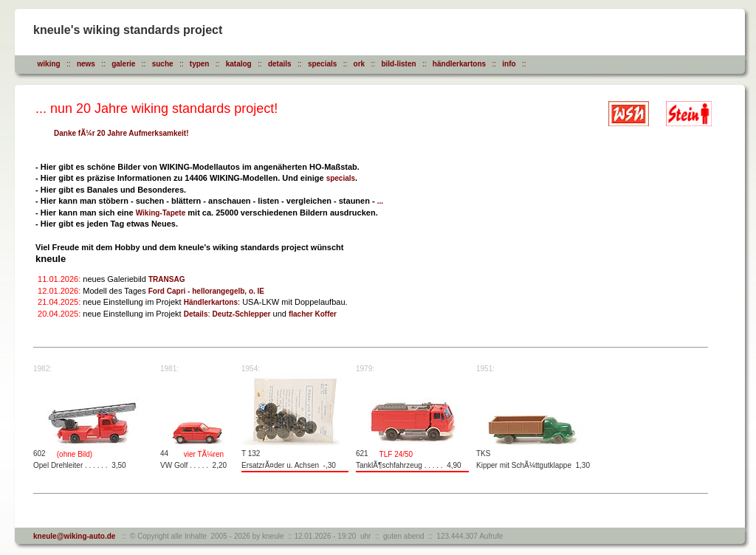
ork (359, 64)
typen (200, 64)
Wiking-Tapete (161, 213)
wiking (49, 64)
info (508, 64)
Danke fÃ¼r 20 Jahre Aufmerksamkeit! (121, 133)
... (380, 201)
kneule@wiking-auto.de (74, 536)
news (86, 64)
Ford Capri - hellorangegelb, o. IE (206, 291)
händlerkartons (459, 64)
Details (196, 314)
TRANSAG (166, 279)
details (280, 64)
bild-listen (398, 64)
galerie (123, 64)
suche (162, 64)
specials (322, 64)
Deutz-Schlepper (242, 314)
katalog (239, 64)
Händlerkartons (211, 302)
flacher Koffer (313, 314)
